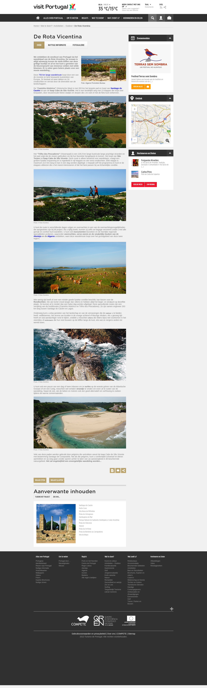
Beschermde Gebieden (136, 566)
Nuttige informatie (57, 45)
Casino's (131, 578)
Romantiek (109, 580)
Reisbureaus (132, 561)
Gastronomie (109, 568)
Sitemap (131, 634)
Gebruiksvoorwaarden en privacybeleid (89, 634)
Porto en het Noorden (90, 561)
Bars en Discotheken (135, 570)
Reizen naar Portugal (44, 566)
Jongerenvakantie (111, 573)
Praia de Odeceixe (85, 523)
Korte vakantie (110, 575)
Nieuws (61, 566)
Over (39, 45)
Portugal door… (64, 561)
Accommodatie (133, 563)
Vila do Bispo (83, 535)
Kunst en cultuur (111, 561)
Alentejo (37, 236)
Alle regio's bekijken (89, 578)
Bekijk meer (137, 184)
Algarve (51, 236)
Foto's (38, 578)
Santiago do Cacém (86, 505)
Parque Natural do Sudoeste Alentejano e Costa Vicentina (99, 520)
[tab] (43, 497)
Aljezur (81, 526)
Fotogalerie (78, 45)
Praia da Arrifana (85, 529)
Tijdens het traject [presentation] (42, 497)
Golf (106, 570)
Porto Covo (83, 508)
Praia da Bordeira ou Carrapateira (91, 532)
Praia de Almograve (86, 514)
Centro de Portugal (89, 563)
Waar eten (40, 480)
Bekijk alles (138, 87)
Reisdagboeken (156, 566)
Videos (38, 575)
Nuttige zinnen (41, 582)
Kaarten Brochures (43, 580)
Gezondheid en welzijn (113, 582)
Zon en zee (109, 585)
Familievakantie (110, 566)
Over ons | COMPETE (116, 634)
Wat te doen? (46, 26)
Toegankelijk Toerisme (113, 589)
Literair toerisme (111, 592)
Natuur (107, 578)
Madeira (85, 575)
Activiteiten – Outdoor (63, 26)
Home (36, 26)
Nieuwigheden (64, 563)
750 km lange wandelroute (50, 75)
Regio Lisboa (86, 566)
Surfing (107, 587)
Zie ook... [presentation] (56, 497)
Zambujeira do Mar (85, 517)
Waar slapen (57, 480)
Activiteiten (132, 568)
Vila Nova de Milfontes (87, 511)
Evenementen (133, 597)
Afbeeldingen (155, 561)
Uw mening (151, 184)
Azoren (84, 573)
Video (152, 563)
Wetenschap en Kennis (136, 580)
